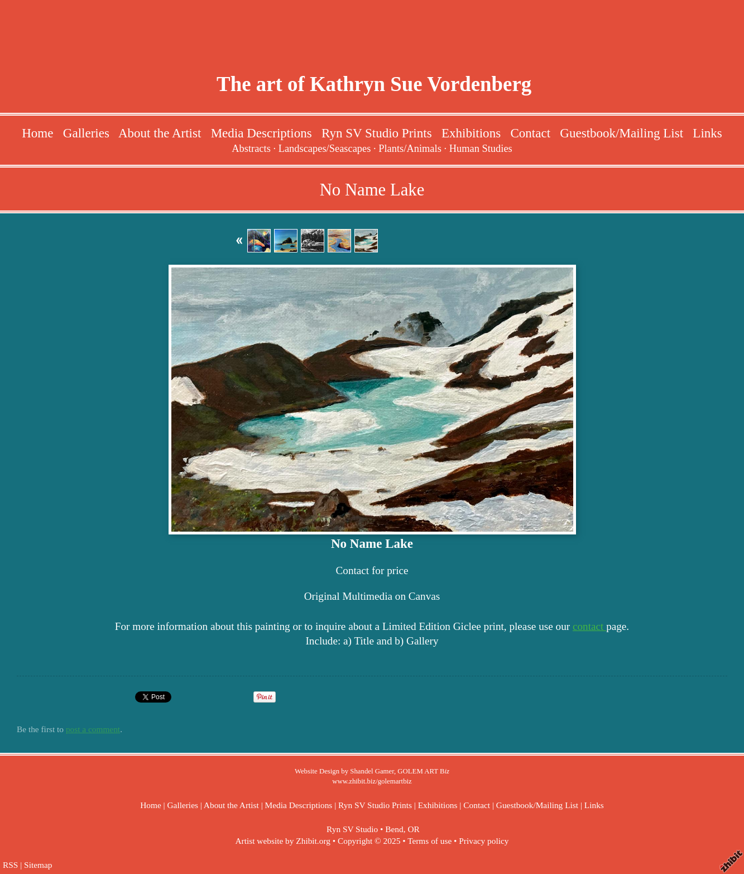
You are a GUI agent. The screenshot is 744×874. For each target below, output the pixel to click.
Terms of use (429, 841)
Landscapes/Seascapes (325, 148)
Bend (394, 829)
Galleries (86, 133)
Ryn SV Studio (352, 829)
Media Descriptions (261, 133)
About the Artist (159, 133)
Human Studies (480, 148)
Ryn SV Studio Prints (376, 133)
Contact (530, 133)
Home (37, 133)
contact (589, 626)
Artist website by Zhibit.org (283, 841)
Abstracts (251, 148)
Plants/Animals (409, 148)
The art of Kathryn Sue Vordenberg (374, 84)
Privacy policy (483, 841)
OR (413, 829)
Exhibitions (471, 133)
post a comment (93, 729)
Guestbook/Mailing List (621, 133)
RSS (10, 865)
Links (707, 133)
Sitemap (38, 865)
